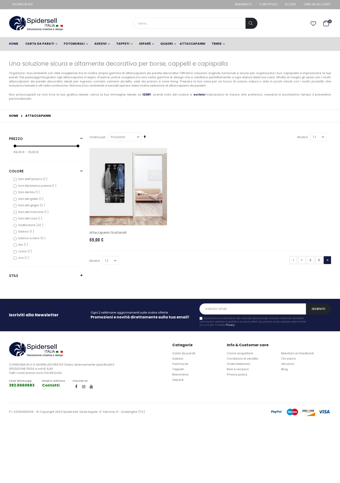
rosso (25, 251)
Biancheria (180, 374)
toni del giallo (31, 199)
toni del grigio (32, 205)
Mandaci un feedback (297, 353)
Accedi (290, 4)
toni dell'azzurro (33, 179)
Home (13, 116)
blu (23, 244)
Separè (178, 380)
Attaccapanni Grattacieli (108, 232)
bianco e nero (32, 238)
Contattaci (268, 4)
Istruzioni (287, 364)
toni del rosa (30, 218)
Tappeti (178, 369)
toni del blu (29, 192)
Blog (284, 369)
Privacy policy (237, 374)
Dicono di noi (22, 4)
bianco (26, 231)
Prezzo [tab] (16, 138)
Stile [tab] (13, 275)
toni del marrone (34, 212)
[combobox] (195, 23)
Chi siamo (288, 358)
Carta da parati (183, 353)
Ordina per (97, 137)
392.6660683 (22, 385)
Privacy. (230, 325)
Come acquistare (240, 353)
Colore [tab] (16, 171)
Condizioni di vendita (242, 358)
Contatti (51, 385)
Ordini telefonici (238, 364)
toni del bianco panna (38, 185)
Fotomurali (180, 364)
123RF (146, 94)
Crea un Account (317, 4)
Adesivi (177, 358)
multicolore (31, 225)
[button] (313, 24)
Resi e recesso (238, 369)
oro (24, 258)
